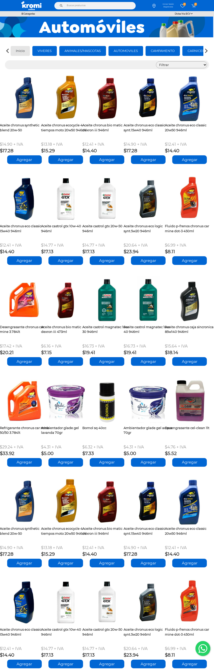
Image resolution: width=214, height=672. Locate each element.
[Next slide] (206, 51)
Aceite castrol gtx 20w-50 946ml (102, 228)
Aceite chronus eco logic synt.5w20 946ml (143, 228)
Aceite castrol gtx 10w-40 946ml (61, 228)
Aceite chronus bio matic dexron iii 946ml (102, 127)
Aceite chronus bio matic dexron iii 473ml (61, 329)
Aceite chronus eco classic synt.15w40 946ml (144, 127)
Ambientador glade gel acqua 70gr (148, 430)
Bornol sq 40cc (94, 428)
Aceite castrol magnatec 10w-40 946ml (147, 329)
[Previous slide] (8, 51)
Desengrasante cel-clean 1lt (187, 428)
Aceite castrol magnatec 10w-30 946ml (105, 329)
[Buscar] (61, 6)
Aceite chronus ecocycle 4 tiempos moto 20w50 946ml (63, 127)
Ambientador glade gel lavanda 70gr (60, 430)
